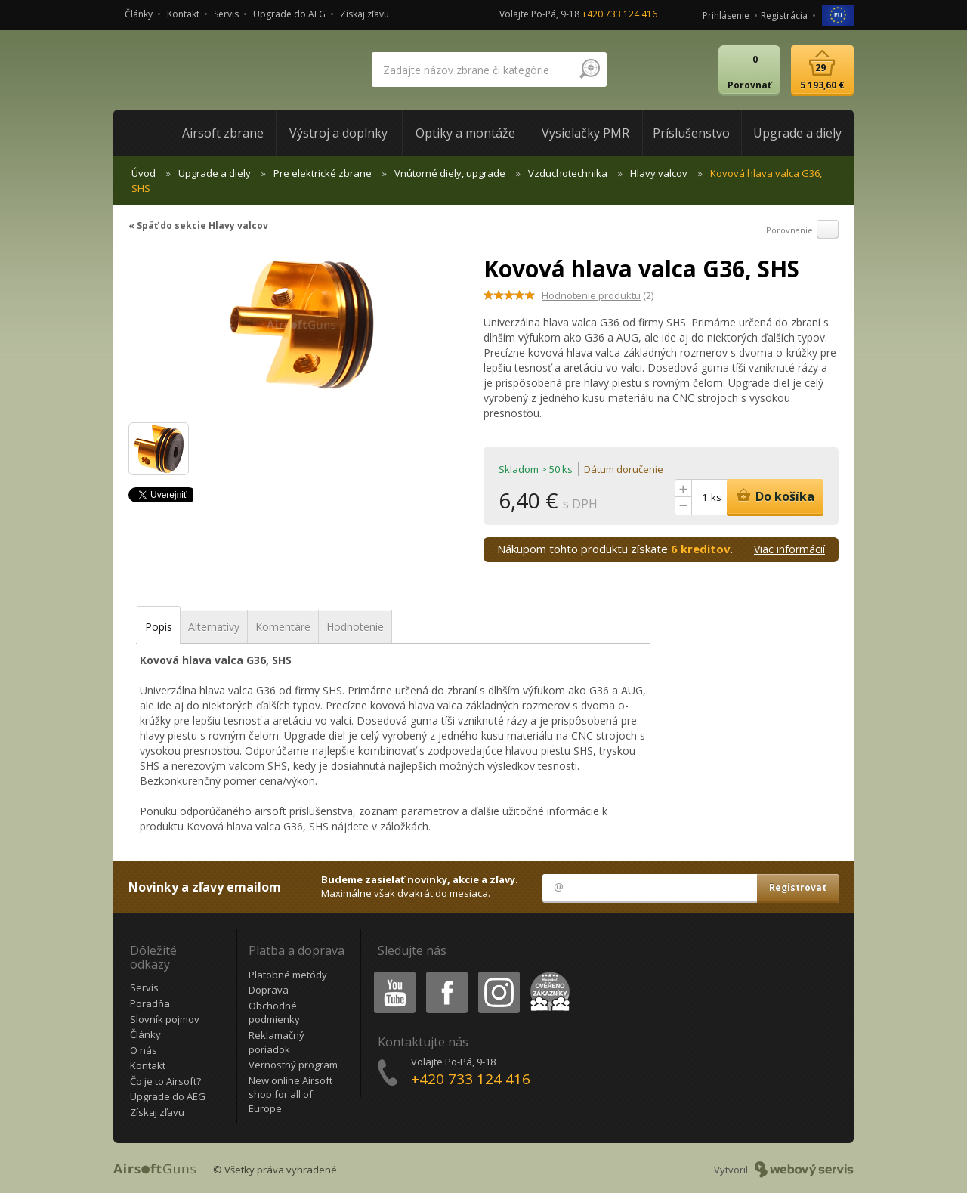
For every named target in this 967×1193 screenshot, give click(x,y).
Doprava (269, 990)
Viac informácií (789, 549)
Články (139, 14)
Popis (158, 627)
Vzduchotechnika (567, 173)
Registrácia (784, 15)
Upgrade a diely (214, 173)
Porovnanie (802, 230)
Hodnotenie (355, 627)
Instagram (497, 974)
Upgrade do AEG (289, 14)
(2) (597, 295)
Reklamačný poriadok (276, 1042)
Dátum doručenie (623, 469)
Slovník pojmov (164, 1019)
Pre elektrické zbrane (322, 173)
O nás (143, 1050)
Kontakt (183, 14)
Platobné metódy (288, 974)
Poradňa (150, 1003)
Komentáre (282, 627)
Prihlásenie (726, 15)
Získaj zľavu (364, 14)
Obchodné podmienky (274, 1013)
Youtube (390, 974)
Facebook (445, 974)
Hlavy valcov (658, 173)
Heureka (547, 974)
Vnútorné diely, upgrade (449, 173)
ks (716, 497)
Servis (226, 14)
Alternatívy (213, 627)
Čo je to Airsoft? (165, 1081)
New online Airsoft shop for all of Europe (290, 1094)
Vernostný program (293, 1064)
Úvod (143, 173)
